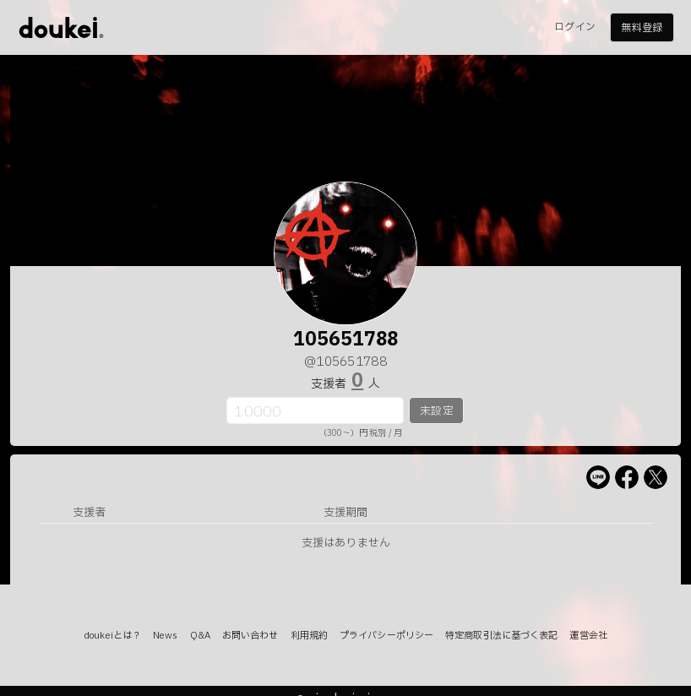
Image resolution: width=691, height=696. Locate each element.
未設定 (436, 411)
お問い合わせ (250, 635)
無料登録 (641, 27)
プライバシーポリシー (386, 635)
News (165, 635)
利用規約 (309, 635)
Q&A (200, 635)
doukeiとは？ (112, 635)
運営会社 (588, 635)
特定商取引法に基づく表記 (501, 635)
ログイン (574, 27)
